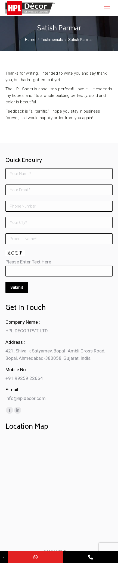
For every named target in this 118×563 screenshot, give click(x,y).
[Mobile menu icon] (107, 8)
